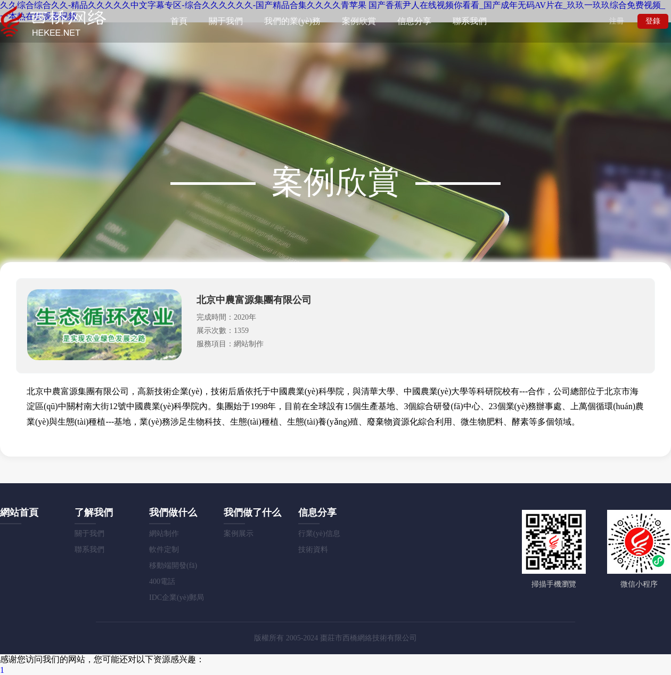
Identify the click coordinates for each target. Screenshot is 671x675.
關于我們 (226, 21)
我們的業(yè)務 (292, 21)
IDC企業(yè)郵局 (176, 597)
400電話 (162, 581)
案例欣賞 (359, 21)
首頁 (178, 21)
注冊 (616, 21)
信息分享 (414, 21)
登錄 (652, 21)
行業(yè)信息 (319, 534)
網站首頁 (19, 512)
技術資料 (313, 550)
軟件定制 (164, 550)
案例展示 (238, 534)
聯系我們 (470, 21)
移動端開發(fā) (173, 566)
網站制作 (164, 534)
